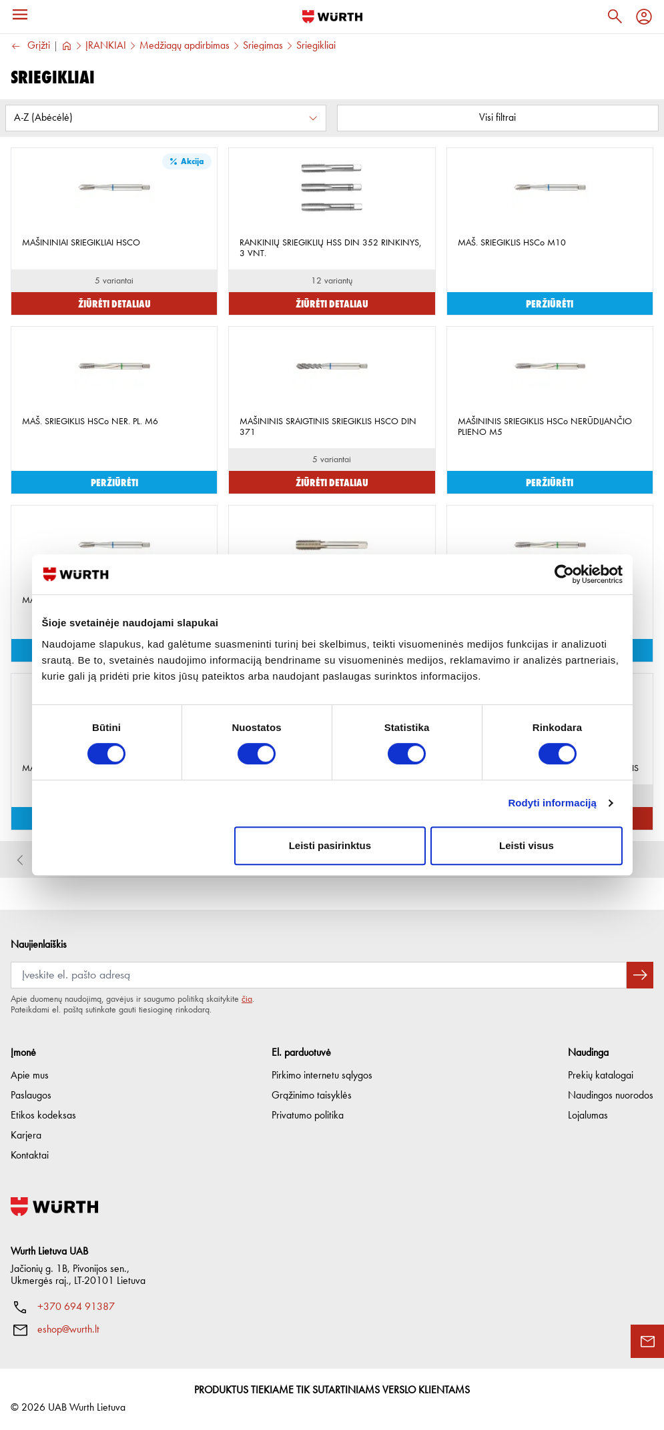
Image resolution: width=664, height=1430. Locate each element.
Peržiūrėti (549, 303)
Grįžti (30, 46)
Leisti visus (526, 845)
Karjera (26, 1136)
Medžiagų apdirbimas (184, 46)
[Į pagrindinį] (332, 16)
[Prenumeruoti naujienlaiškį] (640, 975)
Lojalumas (588, 1116)
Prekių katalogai (600, 1075)
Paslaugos (31, 1096)
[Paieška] (614, 16)
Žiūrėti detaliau (114, 303)
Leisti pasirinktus (330, 845)
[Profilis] (644, 16)
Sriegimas (263, 46)
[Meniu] (20, 14)
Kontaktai (30, 1156)
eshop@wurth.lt (68, 1330)
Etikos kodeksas (43, 1116)
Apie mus (30, 1075)
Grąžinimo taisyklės (312, 1096)
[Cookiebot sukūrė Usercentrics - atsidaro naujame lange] (564, 574)
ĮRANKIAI (105, 46)
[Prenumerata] (319, 975)
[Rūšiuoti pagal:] (165, 118)
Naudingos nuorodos (610, 1096)
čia (247, 999)
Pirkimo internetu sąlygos (322, 1075)
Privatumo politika (308, 1116)
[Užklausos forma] (647, 1341)
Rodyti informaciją (552, 802)
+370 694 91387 (76, 1307)
